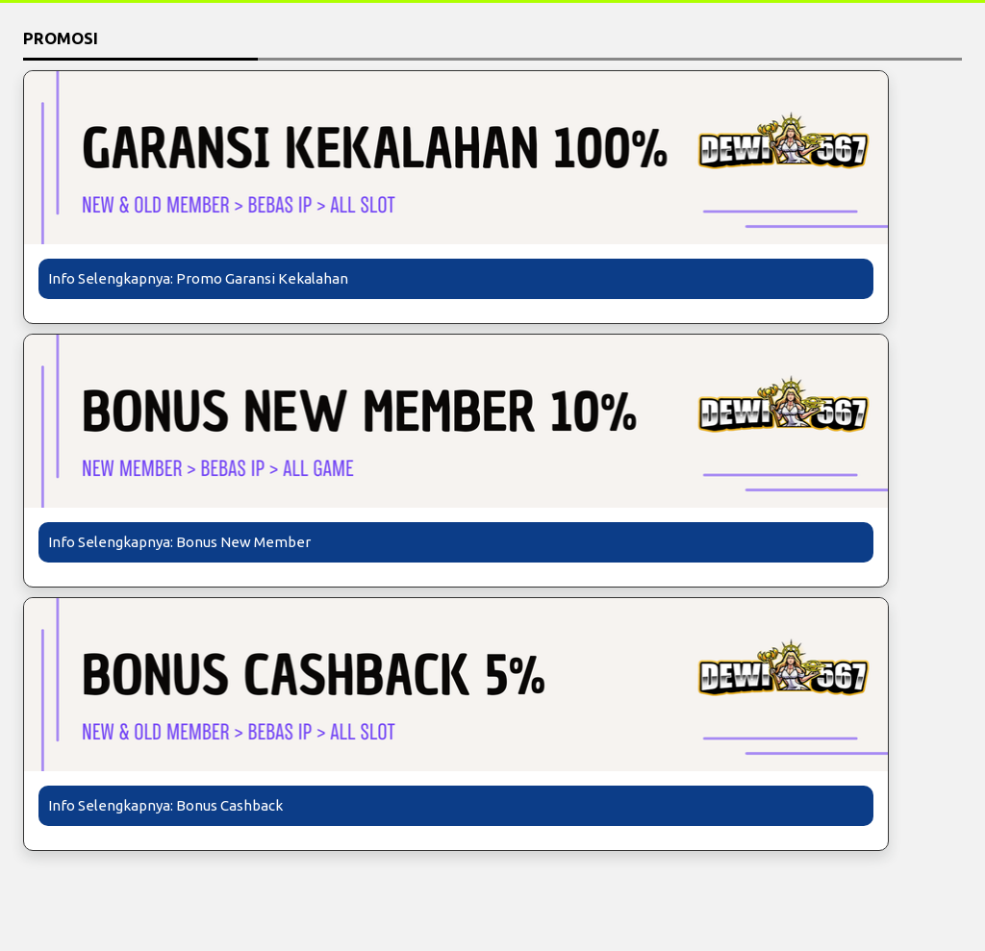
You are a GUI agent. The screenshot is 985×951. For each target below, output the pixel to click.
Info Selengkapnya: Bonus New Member (179, 542)
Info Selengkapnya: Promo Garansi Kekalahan (198, 278)
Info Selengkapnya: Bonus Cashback (165, 805)
